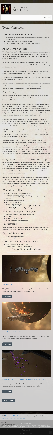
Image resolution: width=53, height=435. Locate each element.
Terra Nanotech (9, 416)
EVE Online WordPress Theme (17, 418)
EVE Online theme (17, 416)
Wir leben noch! (7, 284)
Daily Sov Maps (5, 418)
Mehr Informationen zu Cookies (7, 425)
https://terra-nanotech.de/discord (21, 238)
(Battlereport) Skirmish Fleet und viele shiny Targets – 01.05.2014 (24, 379)
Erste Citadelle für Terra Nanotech (14, 332)
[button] (26, 431)
